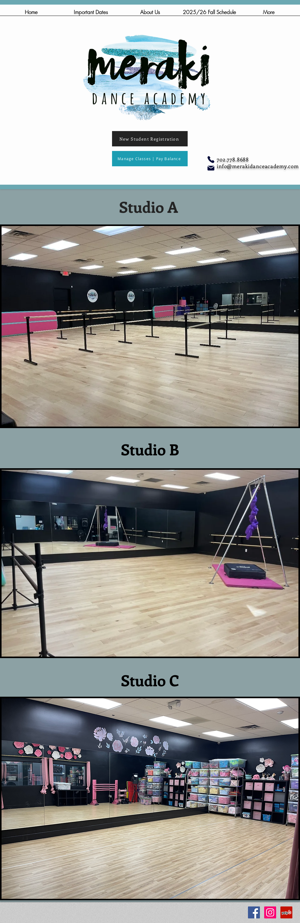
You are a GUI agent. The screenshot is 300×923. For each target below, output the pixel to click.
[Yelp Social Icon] (286, 912)
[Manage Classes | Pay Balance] (150, 158)
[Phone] (211, 160)
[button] (150, 14)
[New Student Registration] (150, 138)
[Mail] (211, 168)
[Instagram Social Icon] (270, 912)
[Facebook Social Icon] (254, 912)
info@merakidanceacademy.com (258, 166)
